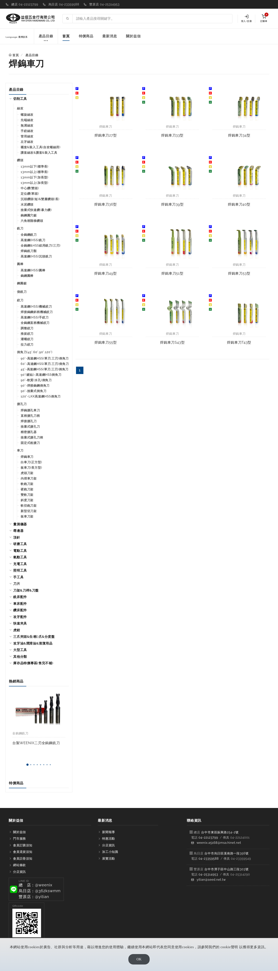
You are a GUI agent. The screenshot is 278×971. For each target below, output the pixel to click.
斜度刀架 (27, 500)
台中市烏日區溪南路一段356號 (226, 853)
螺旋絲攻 (27, 114)
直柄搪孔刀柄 (30, 415)
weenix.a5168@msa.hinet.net (219, 842)
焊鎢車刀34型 (239, 135)
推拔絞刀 (27, 333)
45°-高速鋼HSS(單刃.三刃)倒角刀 (44, 369)
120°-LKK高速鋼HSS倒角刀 (41, 396)
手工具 (18, 577)
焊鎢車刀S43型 (172, 342)
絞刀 (20, 300)
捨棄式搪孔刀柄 (32, 437)
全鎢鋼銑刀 (29, 234)
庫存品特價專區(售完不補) (33, 663)
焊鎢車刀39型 (172, 204)
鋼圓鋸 (21, 283)
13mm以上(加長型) (34, 183)
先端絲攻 (27, 120)
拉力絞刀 (27, 344)
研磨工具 (20, 544)
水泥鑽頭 (27, 204)
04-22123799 (208, 837)
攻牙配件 (20, 617)
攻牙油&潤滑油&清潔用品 (32, 643)
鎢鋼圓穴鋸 (29, 215)
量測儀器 (20, 524)
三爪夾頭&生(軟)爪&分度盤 (34, 637)
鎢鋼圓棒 (27, 275)
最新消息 (109, 36)
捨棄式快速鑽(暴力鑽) (36, 210)
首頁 (66, 36)
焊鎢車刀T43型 (239, 342)
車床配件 (20, 604)
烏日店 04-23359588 (63, 4)
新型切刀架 (29, 511)
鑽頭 (20, 160)
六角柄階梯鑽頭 (32, 221)
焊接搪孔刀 (29, 421)
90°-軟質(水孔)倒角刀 (36, 380)
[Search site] (152, 18)
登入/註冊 (246, 18)
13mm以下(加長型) (34, 177)
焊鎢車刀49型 (105, 273)
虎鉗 (16, 630)
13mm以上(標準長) (34, 172)
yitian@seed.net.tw (211, 879)
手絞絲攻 (27, 131)
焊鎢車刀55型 (105, 342)
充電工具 (20, 564)
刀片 (16, 584)
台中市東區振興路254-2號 (220, 832)
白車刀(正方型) (31, 462)
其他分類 (20, 657)
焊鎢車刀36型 (105, 204)
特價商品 (86, 36)
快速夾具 (20, 623)
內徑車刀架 (29, 478)
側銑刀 (21, 291)
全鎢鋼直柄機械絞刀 (35, 323)
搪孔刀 (21, 404)
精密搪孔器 (29, 432)
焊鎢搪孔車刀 (30, 410)
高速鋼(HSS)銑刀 (33, 240)
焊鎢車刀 (27, 456)
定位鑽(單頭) (30, 193)
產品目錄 (46, 38)
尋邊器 (18, 531)
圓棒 (20, 264)
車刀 (20, 450)
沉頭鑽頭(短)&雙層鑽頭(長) (40, 199)
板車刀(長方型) (31, 467)
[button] (27, 765)
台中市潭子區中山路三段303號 (226, 869)
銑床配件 (20, 597)
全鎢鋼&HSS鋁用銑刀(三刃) (41, 245)
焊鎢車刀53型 (239, 273)
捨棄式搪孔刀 (30, 426)
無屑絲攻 (27, 125)
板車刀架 (27, 516)
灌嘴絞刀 (27, 339)
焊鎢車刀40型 (239, 204)
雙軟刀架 (27, 494)
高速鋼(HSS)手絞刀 (35, 317)
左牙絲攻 (27, 141)
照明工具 (20, 570)
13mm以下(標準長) (34, 166)
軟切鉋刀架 (29, 505)
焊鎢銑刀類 (29, 251)
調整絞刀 (27, 328)
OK (138, 959)
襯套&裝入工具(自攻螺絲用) (40, 147)
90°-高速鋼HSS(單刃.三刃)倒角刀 (45, 358)
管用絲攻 (27, 136)
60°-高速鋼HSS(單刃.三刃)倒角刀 (45, 364)
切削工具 (20, 99)
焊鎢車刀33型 (172, 135)
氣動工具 (20, 557)
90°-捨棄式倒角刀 (33, 391)
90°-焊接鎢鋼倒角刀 (35, 385)
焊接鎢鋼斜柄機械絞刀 (37, 312)
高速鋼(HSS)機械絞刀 (36, 306)
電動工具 (20, 551)
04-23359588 (209, 858)
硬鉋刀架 (27, 489)
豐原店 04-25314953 (104, 4)
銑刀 (20, 228)
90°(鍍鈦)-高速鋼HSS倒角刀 (41, 374)
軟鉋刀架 (27, 484)
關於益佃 (133, 36)
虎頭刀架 (27, 473)
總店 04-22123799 (24, 4)
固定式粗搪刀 (30, 443)
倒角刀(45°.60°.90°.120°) (34, 352)
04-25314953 (208, 874)
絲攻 (20, 108)
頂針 (16, 537)
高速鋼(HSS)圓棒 (33, 270)
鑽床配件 (20, 610)
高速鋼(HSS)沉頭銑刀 (36, 256)
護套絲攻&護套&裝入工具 (39, 152)
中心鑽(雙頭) (30, 188)
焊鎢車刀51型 (172, 273)
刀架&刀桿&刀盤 (26, 590)
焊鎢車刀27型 (105, 135)
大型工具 (20, 650)
